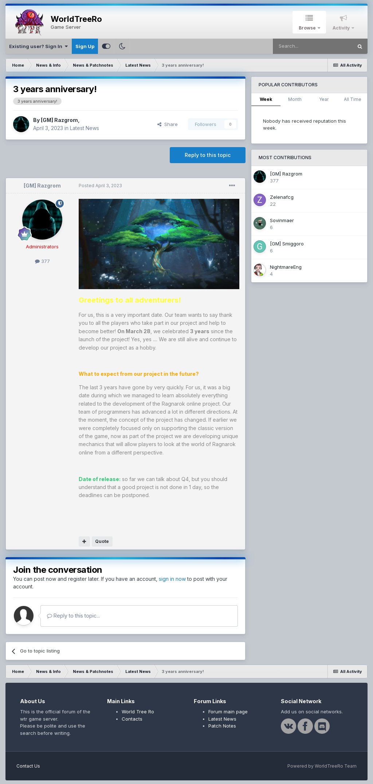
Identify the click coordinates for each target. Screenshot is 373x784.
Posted (100, 185)
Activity (342, 28)
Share (167, 124)
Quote (102, 541)
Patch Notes (222, 726)
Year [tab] (324, 99)
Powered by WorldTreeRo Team (322, 766)
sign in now (172, 579)
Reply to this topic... (73, 615)
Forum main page (228, 711)
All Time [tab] (352, 99)
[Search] (312, 46)
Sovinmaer (282, 220)
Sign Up (84, 46)
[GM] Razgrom (59, 120)
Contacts (132, 719)
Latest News (84, 128)
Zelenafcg (282, 197)
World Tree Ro (138, 711)
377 (42, 261)
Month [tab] (295, 99)
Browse (308, 28)
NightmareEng (286, 267)
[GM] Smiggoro (287, 244)
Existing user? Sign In (38, 46)
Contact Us (28, 766)
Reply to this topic (208, 155)
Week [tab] (266, 99)
